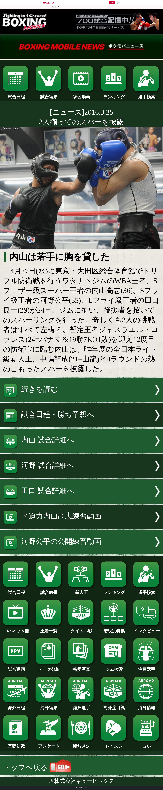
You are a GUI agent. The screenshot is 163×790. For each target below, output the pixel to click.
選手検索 (147, 94)
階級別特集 (114, 628)
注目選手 (147, 667)
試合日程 (16, 94)
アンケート (49, 744)
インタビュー (147, 628)
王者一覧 (49, 628)
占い (147, 744)
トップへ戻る (37, 767)
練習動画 (81, 94)
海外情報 (147, 705)
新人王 (81, 590)
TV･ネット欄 (16, 628)
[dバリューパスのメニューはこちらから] (118, 3)
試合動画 (16, 667)
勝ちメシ (81, 744)
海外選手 (81, 705)
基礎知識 (16, 744)
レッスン (114, 744)
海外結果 (49, 705)
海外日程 (16, 705)
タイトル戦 (81, 628)
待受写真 (81, 667)
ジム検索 (114, 667)
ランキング (114, 94)
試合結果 (49, 94)
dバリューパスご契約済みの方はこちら (54, 7)
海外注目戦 (114, 705)
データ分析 (49, 667)
